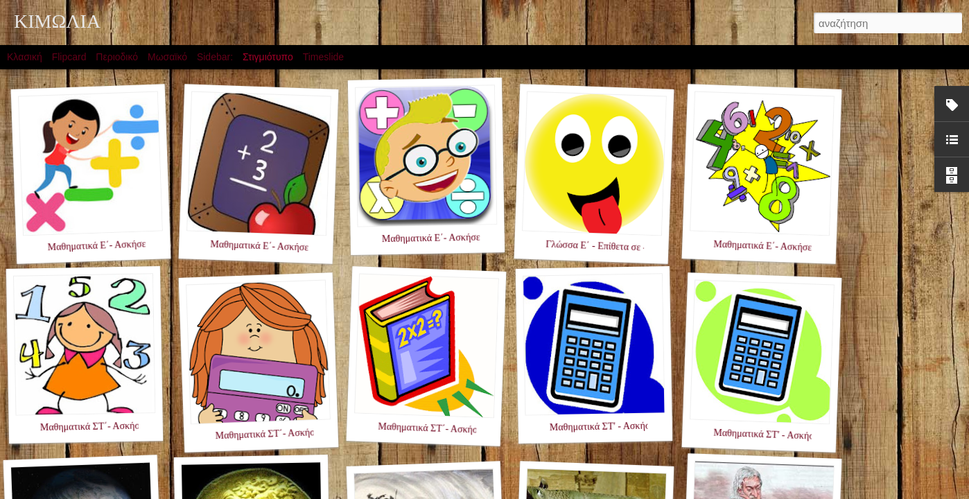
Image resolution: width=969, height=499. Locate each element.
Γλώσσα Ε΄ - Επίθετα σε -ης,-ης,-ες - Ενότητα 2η (641, 247)
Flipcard (69, 56)
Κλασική (24, 56)
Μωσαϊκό (167, 56)
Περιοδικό (117, 56)
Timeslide (323, 56)
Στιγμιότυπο (268, 56)
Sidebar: (215, 56)
